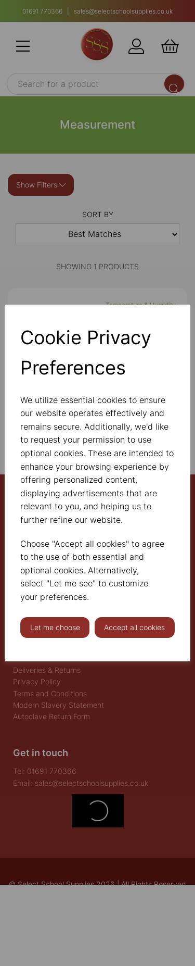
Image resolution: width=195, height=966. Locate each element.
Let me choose (55, 627)
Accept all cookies (134, 627)
